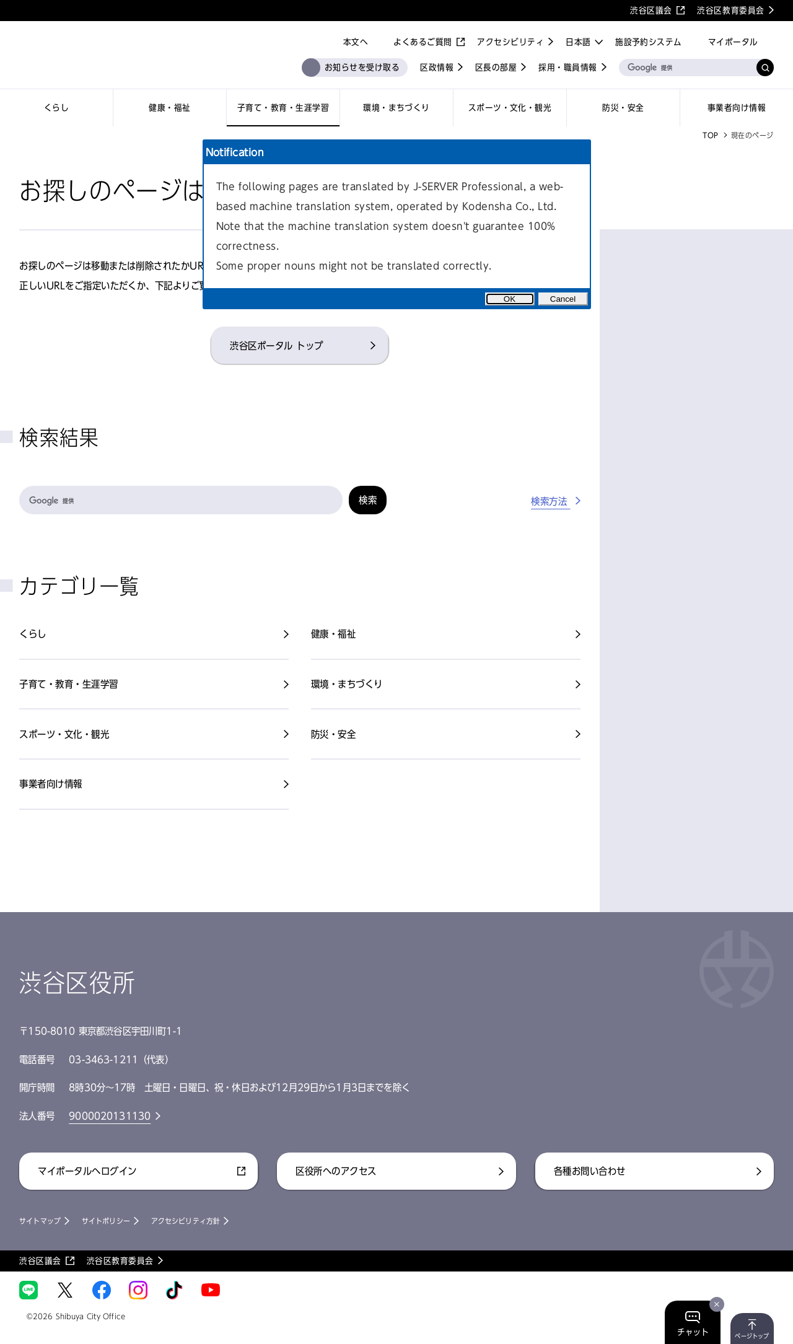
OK (509, 299)
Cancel (563, 299)
